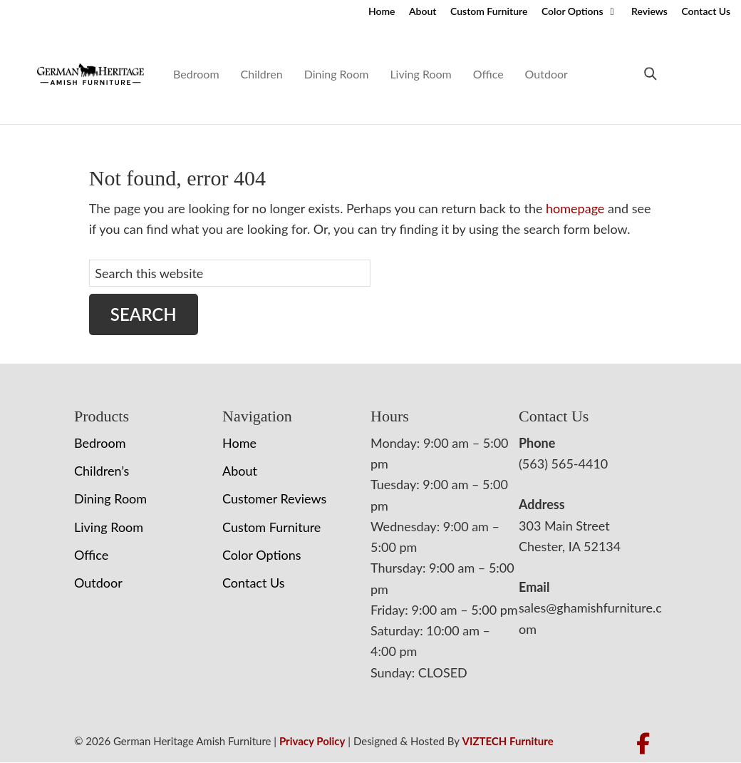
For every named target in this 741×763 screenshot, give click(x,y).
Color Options (572, 11)
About (422, 11)
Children (262, 74)
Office (488, 74)
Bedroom (196, 74)
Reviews (649, 11)
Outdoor (546, 74)
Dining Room (336, 74)
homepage (575, 208)
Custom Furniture (488, 11)
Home (381, 11)
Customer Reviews (274, 498)
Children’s (101, 470)
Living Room (420, 74)
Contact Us (705, 11)
